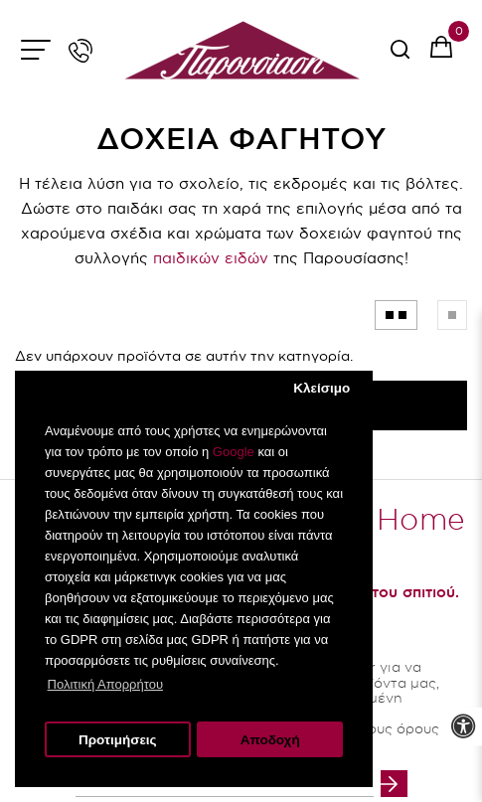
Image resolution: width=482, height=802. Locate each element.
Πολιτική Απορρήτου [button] (105, 684)
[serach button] (400, 56)
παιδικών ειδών (210, 257)
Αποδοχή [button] (270, 739)
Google (233, 451)
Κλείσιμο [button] (321, 388)
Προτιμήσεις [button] (118, 739)
